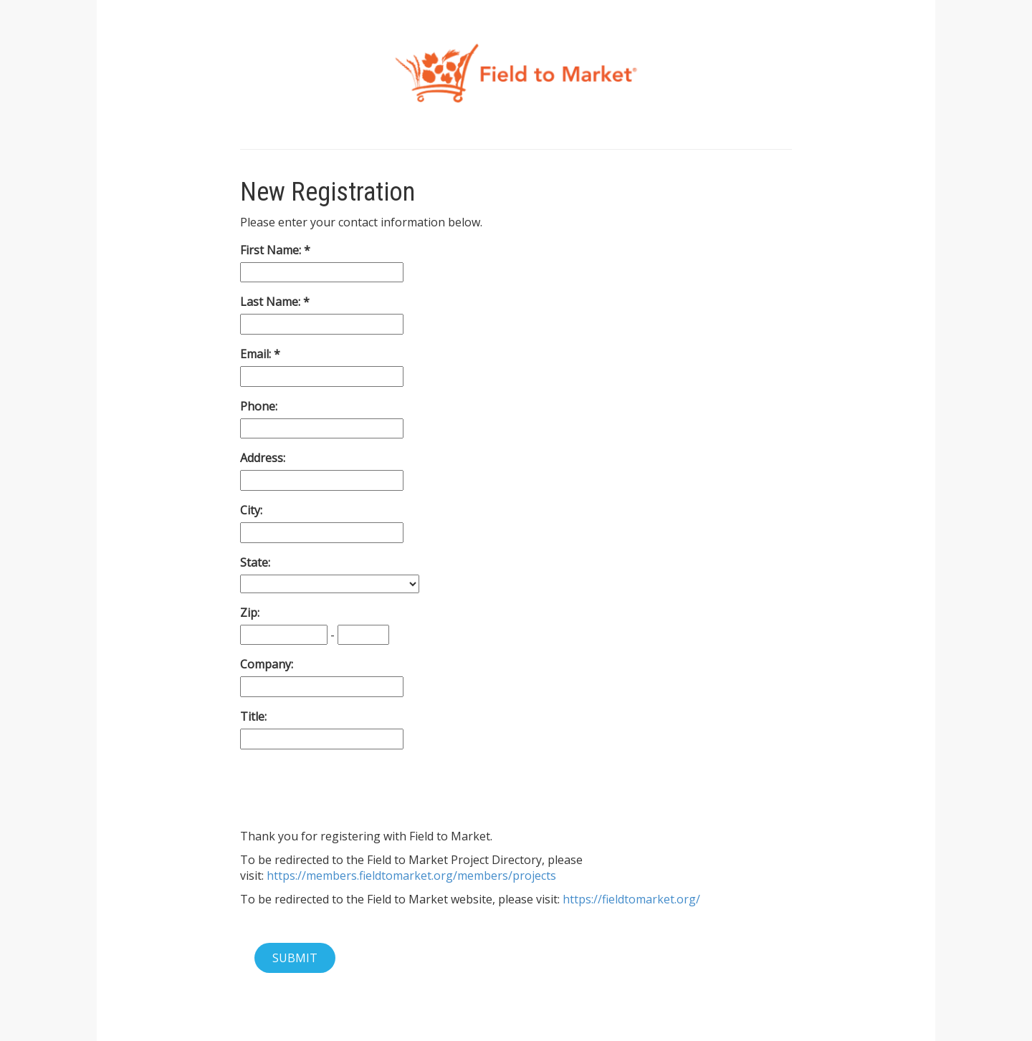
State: (255, 562)
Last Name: (271, 302)
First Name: (272, 250)
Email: (257, 354)
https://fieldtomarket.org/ (631, 899)
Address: (262, 458)
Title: (253, 716)
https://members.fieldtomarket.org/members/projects (411, 875)
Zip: (249, 612)
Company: (266, 664)
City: (251, 510)
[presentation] (349, 789)
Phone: (258, 406)
